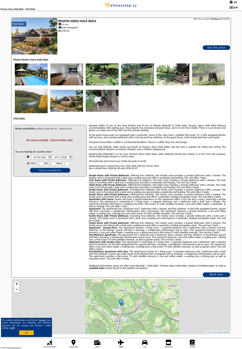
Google (42, 320)
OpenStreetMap (223, 332)
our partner (141, 268)
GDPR (12, 328)
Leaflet (209, 332)
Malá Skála (18, 23)
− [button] (16, 290)
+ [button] (16, 284)
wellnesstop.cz (121, 5)
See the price (216, 47)
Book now (216, 274)
